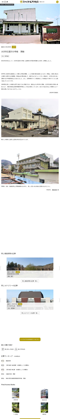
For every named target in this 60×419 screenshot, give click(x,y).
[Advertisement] (30, 67)
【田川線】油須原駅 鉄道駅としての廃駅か (17, 365)
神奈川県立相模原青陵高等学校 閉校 (16, 378)
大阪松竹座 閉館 (10, 374)
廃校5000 (54, 189)
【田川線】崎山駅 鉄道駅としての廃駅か (17, 369)
